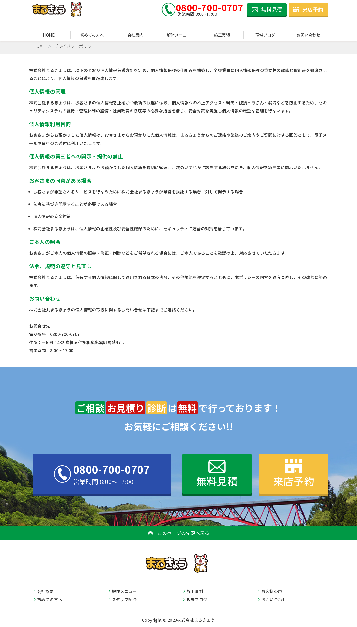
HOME (49, 35)
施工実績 (222, 35)
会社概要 (45, 591)
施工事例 (195, 591)
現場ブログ (265, 35)
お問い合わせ (308, 35)
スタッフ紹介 (124, 599)
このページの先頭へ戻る (179, 533)
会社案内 (135, 35)
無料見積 (267, 9)
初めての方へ (92, 35)
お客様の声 (271, 591)
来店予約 (308, 9)
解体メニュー (178, 35)
